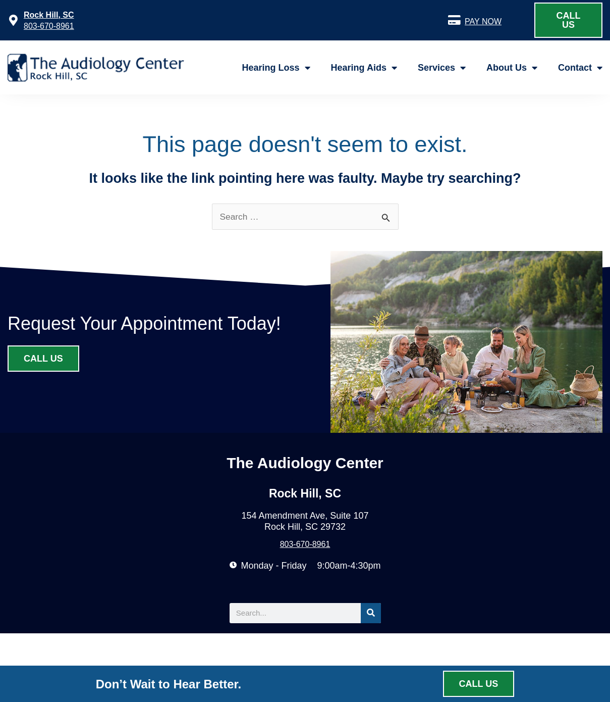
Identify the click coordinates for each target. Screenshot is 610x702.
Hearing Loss (276, 67)
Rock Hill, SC (49, 15)
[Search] (371, 615)
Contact (580, 67)
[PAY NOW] (454, 20)
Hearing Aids (364, 67)
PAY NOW (483, 21)
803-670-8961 (49, 26)
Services (442, 67)
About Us (511, 67)
